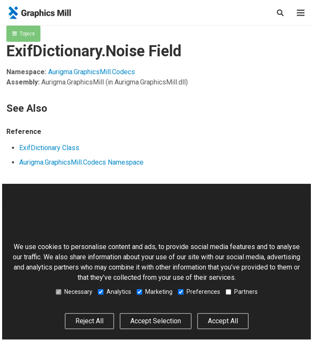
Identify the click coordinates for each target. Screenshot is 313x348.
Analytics (114, 291)
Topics (23, 34)
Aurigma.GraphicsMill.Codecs (91, 72)
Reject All (89, 321)
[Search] (280, 13)
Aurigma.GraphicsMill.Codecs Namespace (81, 162)
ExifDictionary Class (49, 148)
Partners (242, 291)
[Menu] (300, 13)
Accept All (223, 321)
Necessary (74, 291)
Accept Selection (155, 321)
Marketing (154, 291)
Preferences (199, 291)
